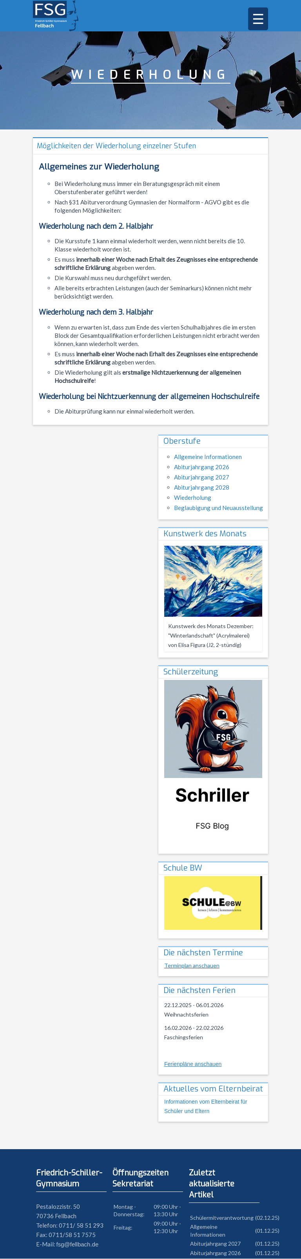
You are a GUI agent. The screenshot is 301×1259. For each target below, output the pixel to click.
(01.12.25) (267, 1231)
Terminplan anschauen (191, 965)
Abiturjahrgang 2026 (201, 467)
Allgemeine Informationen (208, 457)
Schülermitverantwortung (222, 1218)
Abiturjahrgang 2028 (201, 487)
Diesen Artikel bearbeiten (147, 1249)
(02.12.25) (267, 1218)
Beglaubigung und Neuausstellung (218, 508)
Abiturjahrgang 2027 (201, 477)
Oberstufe (182, 441)
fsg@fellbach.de (77, 1244)
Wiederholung (192, 497)
